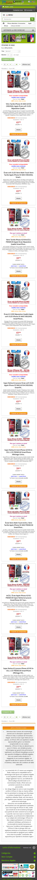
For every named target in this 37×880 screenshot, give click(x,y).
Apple (29, 23)
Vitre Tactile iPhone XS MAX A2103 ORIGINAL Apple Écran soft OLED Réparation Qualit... (18, 106)
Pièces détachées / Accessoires (16, 23)
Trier (2, 51)
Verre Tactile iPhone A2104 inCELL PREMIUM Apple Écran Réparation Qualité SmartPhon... (18, 242)
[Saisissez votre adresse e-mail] (29, 847)
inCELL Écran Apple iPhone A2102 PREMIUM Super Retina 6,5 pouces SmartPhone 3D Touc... (18, 598)
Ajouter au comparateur (19, 134)
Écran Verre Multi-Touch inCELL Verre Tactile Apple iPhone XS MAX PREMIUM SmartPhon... (18, 525)
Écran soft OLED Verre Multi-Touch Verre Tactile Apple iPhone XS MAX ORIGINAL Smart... (18, 175)
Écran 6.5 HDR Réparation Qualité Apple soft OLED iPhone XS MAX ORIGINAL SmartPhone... (18, 316)
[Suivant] (19, 64)
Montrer (3, 55)
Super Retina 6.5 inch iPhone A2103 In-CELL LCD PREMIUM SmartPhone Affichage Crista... (18, 452)
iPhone (6, 26)
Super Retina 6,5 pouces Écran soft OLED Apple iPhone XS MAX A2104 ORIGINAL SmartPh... (18, 385)
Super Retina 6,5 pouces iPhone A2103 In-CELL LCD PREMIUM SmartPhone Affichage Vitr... (18, 670)
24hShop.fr (30, 879)
